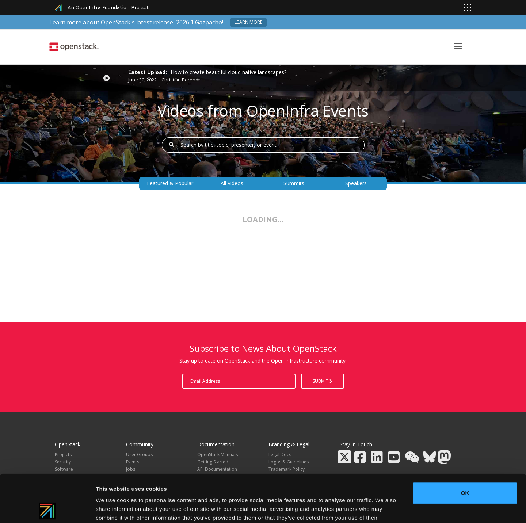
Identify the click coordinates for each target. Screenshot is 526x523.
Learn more (249, 22)
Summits (293, 183)
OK (465, 445)
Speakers (356, 183)
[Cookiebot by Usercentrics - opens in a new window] (47, 508)
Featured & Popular (170, 183)
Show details (383, 508)
